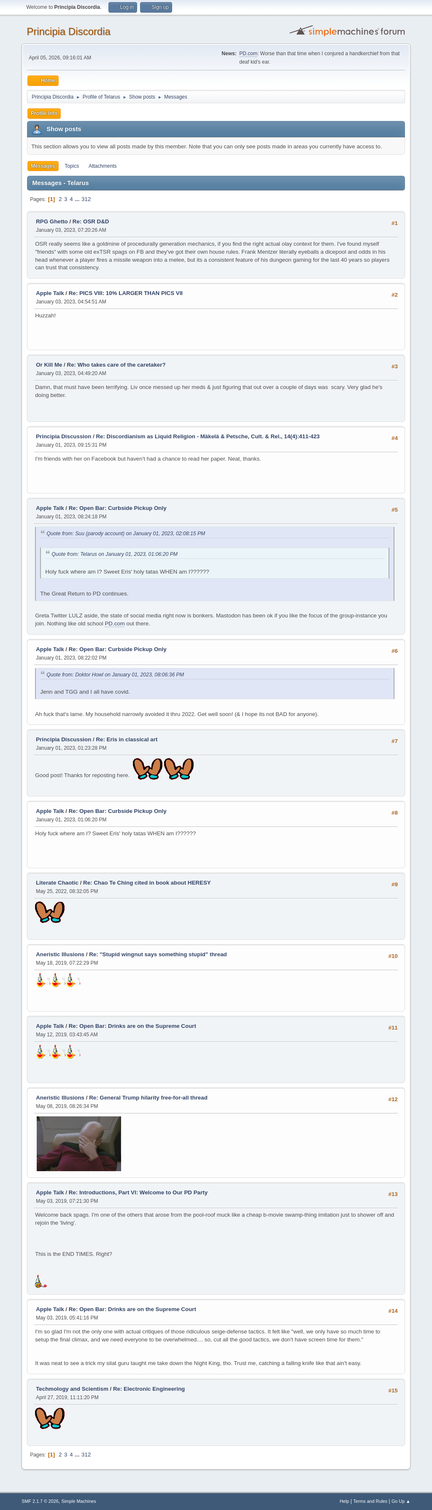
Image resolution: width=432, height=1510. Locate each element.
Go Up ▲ (401, 1501)
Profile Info (44, 113)
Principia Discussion (63, 436)
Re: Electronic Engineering (149, 1389)
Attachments (103, 166)
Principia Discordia (69, 31)
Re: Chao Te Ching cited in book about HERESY (147, 883)
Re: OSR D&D (91, 221)
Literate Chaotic (57, 883)
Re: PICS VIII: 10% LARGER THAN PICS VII (126, 293)
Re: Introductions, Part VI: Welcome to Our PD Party (138, 1192)
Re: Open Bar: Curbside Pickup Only (118, 508)
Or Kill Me (49, 365)
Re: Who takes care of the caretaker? (116, 365)
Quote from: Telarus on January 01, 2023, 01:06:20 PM (114, 554)
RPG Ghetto (52, 221)
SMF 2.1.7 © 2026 (40, 1501)
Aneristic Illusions (60, 954)
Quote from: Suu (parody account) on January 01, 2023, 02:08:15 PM (125, 533)
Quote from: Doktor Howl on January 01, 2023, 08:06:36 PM (115, 675)
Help (344, 1501)
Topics (72, 166)
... (78, 199)
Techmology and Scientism (72, 1389)
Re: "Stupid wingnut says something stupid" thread (158, 954)
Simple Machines (79, 1501)
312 (86, 199)
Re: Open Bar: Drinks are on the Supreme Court (132, 1026)
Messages (43, 166)
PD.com (248, 53)
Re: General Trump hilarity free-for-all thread (148, 1097)
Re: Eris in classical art (126, 739)
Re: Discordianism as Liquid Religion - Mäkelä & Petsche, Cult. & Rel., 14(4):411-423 (207, 436)
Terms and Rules (370, 1501)
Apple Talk (50, 293)
